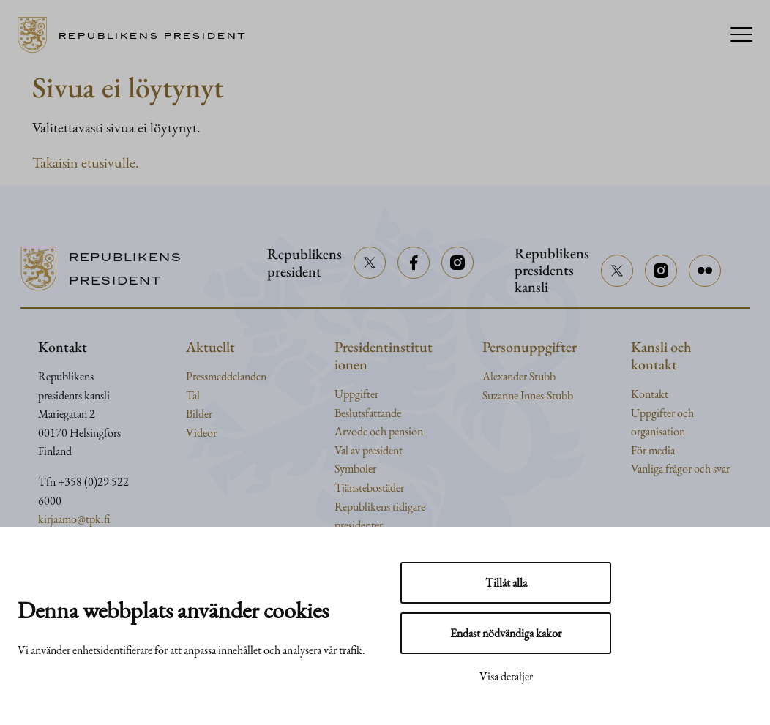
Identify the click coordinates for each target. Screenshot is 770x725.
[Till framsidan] (137, 35)
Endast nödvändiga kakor (505, 633)
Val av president (368, 450)
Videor (201, 432)
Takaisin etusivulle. (85, 162)
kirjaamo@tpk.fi (74, 519)
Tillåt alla (506, 582)
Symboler (355, 468)
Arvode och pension (378, 431)
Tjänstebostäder (369, 487)
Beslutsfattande (367, 413)
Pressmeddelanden (226, 376)
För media (653, 450)
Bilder (199, 413)
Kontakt (649, 394)
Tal (193, 395)
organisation (658, 431)
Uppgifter (356, 394)
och (685, 413)
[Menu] (741, 35)
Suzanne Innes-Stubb (527, 395)
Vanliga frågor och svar (680, 468)
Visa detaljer (506, 676)
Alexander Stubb (519, 376)
